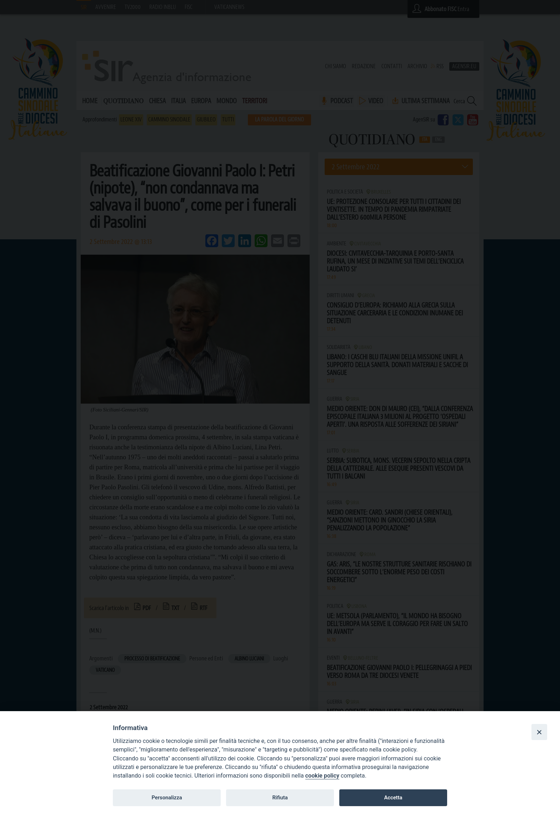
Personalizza (166, 797)
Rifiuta (280, 797)
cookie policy (322, 775)
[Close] (539, 732)
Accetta (393, 797)
